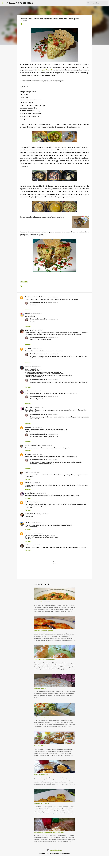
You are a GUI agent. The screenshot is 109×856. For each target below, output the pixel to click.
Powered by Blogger (54, 850)
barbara (27, 502)
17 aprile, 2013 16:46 (53, 302)
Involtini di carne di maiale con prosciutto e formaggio (49, 832)
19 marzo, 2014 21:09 (34, 545)
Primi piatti (24, 281)
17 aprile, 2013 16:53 (53, 459)
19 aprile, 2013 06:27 (36, 522)
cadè (26, 472)
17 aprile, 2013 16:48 (53, 353)
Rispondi (28, 310)
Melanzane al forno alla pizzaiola (43, 630)
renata (27, 366)
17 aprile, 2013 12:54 (36, 427)
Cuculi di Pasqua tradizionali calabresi (44, 659)
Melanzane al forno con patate (42, 602)
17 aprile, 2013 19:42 (34, 482)
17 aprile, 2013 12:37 (38, 407)
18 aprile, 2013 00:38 (41, 493)
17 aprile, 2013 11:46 (42, 390)
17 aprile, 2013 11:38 (35, 366)
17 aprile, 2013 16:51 (53, 434)
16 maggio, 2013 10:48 (37, 533)
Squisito (28, 427)
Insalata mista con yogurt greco (43, 717)
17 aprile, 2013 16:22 (47, 445)
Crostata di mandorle (40, 688)
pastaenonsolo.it (30, 391)
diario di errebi (30, 493)
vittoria (27, 522)
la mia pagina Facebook (44, 70)
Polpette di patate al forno (41, 803)
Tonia (27, 482)
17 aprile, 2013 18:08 (34, 472)
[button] (21, 24)
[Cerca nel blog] (99, 3)
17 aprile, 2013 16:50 (53, 414)
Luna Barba (28, 407)
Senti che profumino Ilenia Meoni (36, 297)
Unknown (28, 348)
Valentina (28, 330)
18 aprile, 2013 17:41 (43, 513)
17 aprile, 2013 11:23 (37, 348)
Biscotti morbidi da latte (41, 774)
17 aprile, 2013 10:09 (36, 313)
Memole (27, 313)
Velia (27, 545)
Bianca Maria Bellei (31, 514)
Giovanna (28, 454)
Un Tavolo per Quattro (19, 2)
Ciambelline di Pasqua (40, 745)
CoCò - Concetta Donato (33, 445)
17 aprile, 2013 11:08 (37, 330)
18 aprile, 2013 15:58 (36, 502)
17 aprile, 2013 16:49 (53, 379)
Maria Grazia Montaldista (38, 302)
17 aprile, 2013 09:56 (53, 297)
